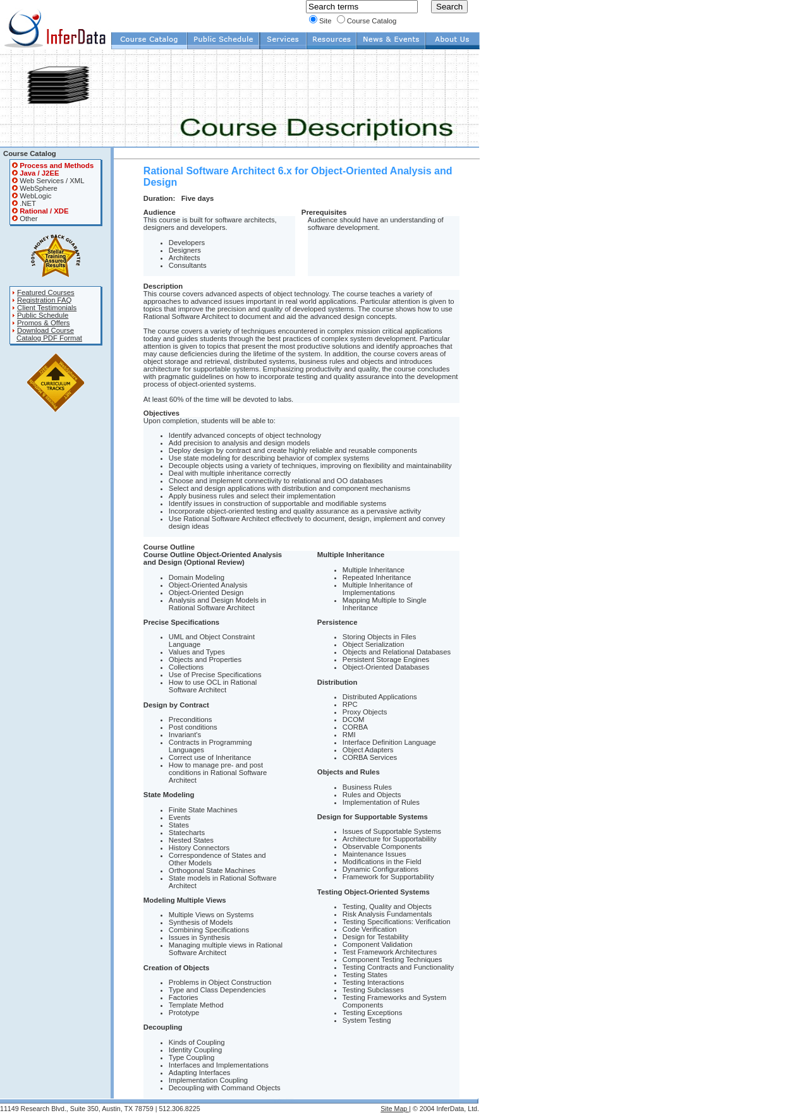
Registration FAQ (44, 300)
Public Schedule (42, 315)
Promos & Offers (43, 323)
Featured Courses (46, 292)
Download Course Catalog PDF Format (47, 334)
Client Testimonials (46, 307)
